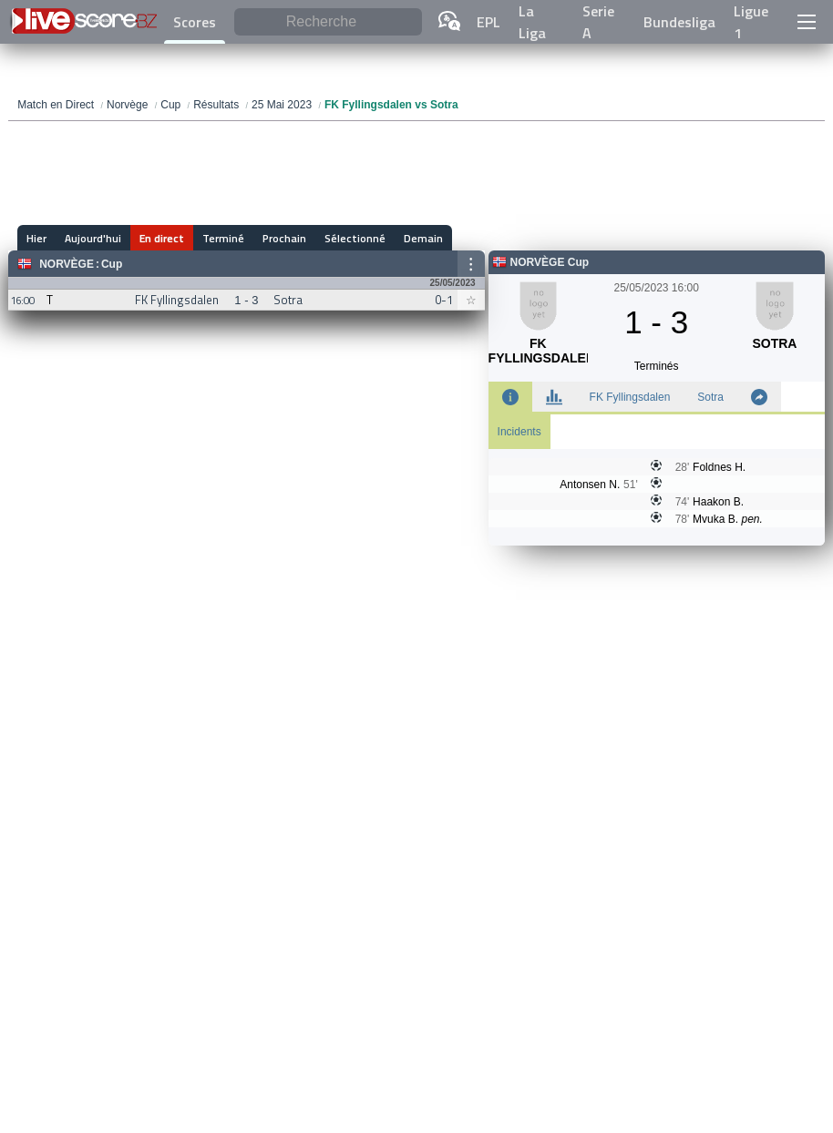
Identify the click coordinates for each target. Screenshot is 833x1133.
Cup (111, 264)
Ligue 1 (751, 22)
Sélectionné (355, 238)
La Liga (532, 22)
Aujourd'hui (93, 238)
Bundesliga (679, 22)
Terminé (223, 238)
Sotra (710, 397)
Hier (36, 238)
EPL (488, 22)
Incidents (519, 431)
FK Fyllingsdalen (630, 397)
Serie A (598, 22)
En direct (161, 238)
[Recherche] (328, 22)
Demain (423, 238)
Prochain (284, 238)
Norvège (66, 264)
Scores (194, 22)
